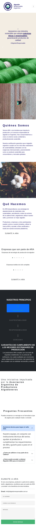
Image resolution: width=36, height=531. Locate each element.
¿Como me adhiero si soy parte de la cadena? (15, 453)
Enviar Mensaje (18, 522)
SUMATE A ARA (18, 279)
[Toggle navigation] (33, 6)
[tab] (18, 308)
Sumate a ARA (12, 233)
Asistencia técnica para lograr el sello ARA (16, 428)
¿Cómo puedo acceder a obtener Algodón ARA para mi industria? (14, 460)
